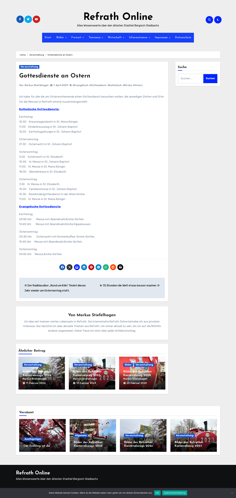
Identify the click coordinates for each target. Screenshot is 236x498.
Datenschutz (183, 37)
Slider (128, 364)
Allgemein (81, 435)
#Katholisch (115, 85)
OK (157, 493)
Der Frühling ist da (36, 445)
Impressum (162, 37)
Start (48, 37)
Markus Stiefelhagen (37, 85)
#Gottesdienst (97, 85)
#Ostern (138, 85)
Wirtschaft (115, 37)
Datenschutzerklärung (174, 493)
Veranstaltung (29, 66)
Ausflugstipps (33, 438)
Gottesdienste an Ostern (55, 76)
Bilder (60, 37)
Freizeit (76, 37)
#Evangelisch (80, 85)
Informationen (138, 37)
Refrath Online (118, 17)
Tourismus (95, 37)
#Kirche (127, 85)
